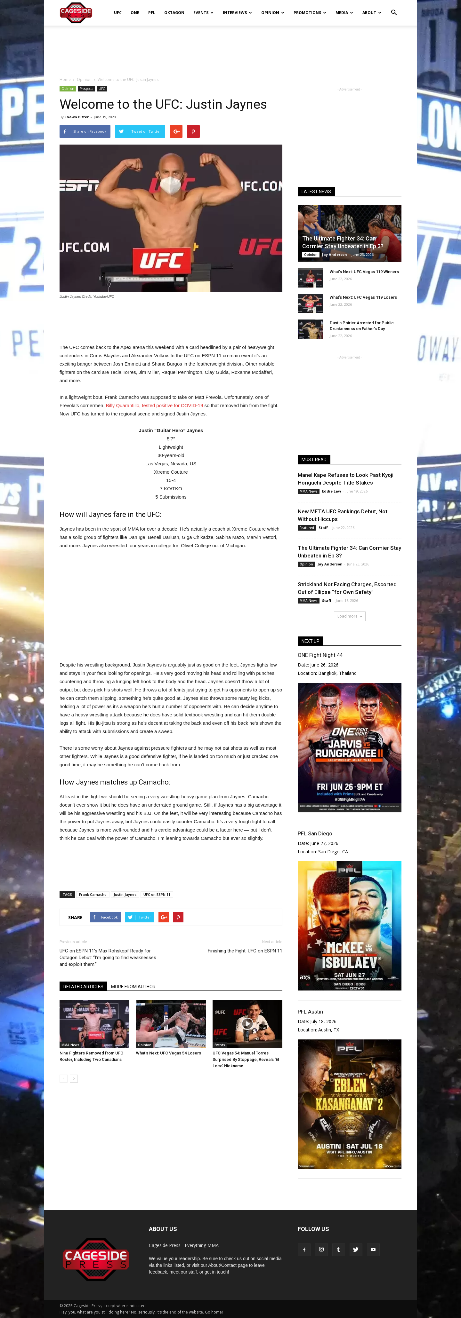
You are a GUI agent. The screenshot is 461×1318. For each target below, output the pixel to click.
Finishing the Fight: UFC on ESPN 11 (245, 951)
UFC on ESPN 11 (156, 894)
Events (203, 12)
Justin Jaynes (125, 894)
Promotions (310, 12)
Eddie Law (331, 491)
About (371, 12)
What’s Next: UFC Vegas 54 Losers (168, 1053)
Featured (307, 527)
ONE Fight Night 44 (320, 655)
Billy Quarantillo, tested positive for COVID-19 (154, 405)
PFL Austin (310, 1011)
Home (65, 79)
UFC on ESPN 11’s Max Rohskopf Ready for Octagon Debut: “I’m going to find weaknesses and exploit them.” (108, 957)
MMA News (70, 1045)
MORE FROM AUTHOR (133, 986)
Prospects (86, 88)
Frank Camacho (93, 894)
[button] (393, 8)
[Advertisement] (230, 47)
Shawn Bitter (76, 116)
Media (344, 12)
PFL (151, 12)
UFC (118, 12)
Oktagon (174, 12)
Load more (349, 616)
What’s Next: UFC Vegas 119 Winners (364, 271)
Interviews (237, 12)
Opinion (272, 12)
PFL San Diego (315, 833)
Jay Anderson (334, 254)
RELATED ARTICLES (83, 986)
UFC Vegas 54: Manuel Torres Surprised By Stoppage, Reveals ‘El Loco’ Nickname (246, 1059)
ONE (135, 12)
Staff (323, 527)
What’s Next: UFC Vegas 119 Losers (363, 297)
